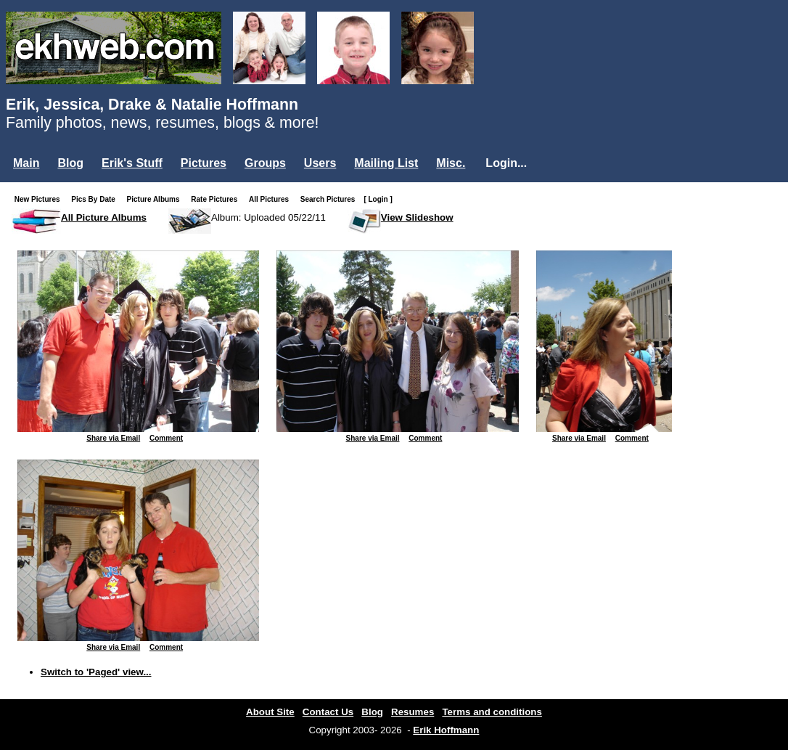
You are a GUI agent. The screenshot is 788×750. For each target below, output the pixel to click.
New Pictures (40, 199)
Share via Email (113, 438)
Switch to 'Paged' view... (96, 672)
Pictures (203, 163)
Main (26, 163)
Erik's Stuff (132, 163)
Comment (166, 438)
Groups (265, 163)
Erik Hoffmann (446, 730)
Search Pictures (330, 199)
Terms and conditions (492, 711)
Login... (506, 163)
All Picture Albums (104, 217)
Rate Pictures (217, 199)
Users (320, 163)
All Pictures (272, 199)
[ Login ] (378, 199)
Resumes (412, 711)
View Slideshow (417, 217)
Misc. (450, 163)
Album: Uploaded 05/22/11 (268, 217)
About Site (270, 711)
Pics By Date (96, 199)
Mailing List (386, 163)
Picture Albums (156, 199)
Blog (70, 163)
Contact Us (328, 711)
